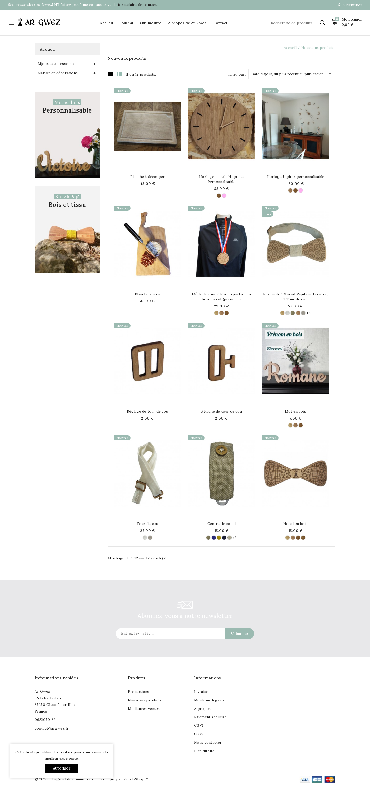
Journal (126, 23)
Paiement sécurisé (210, 717)
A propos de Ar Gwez (187, 23)
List (119, 73)
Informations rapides (56, 677)
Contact (220, 23)
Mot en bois (295, 411)
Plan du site (204, 751)
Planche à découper (147, 176)
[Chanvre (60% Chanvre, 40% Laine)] (229, 538)
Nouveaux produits (145, 700)
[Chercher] (297, 23)
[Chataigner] (303, 538)
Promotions (138, 691)
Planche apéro (147, 294)
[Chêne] (219, 196)
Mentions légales (209, 700)
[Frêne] (224, 196)
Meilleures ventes (144, 708)
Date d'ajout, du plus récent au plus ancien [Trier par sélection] (291, 72)
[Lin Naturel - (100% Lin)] (293, 313)
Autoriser (61, 768)
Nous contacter (208, 742)
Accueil (106, 23)
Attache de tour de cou (221, 411)
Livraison (202, 691)
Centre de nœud (221, 523)
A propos (202, 708)
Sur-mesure (150, 23)
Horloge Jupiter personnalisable (295, 176)
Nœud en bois (295, 523)
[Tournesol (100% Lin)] (219, 538)
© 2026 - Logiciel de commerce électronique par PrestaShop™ (91, 779)
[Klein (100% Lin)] (214, 538)
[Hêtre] (290, 190)
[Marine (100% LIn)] (224, 538)
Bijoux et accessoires (56, 63)
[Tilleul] (216, 313)
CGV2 (199, 734)
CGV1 (198, 725)
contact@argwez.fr (52, 728)
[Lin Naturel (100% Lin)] (303, 313)
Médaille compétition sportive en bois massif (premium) (221, 296)
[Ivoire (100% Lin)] (287, 313)
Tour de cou (147, 523)
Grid (110, 73)
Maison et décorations (58, 72)
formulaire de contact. (138, 4)
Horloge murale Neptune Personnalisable (221, 179)
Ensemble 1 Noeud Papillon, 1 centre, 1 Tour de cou (295, 296)
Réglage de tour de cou (147, 411)
